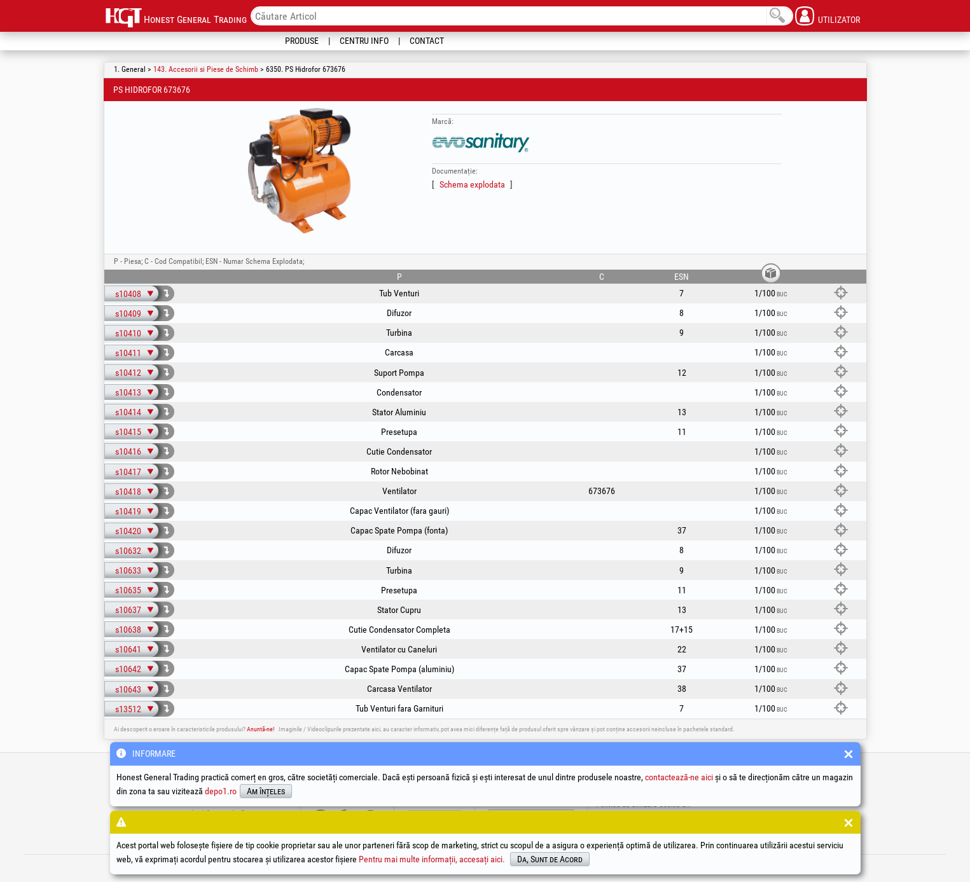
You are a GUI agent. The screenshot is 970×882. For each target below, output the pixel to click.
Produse (302, 40)
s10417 (128, 472)
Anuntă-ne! (260, 729)
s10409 (128, 313)
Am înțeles (266, 791)
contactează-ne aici (679, 777)
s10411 (128, 353)
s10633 (128, 570)
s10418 (128, 491)
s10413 (128, 392)
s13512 (128, 709)
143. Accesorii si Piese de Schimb (205, 69)
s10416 (128, 451)
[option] (299, 171)
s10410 (128, 333)
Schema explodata (472, 184)
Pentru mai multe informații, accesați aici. (432, 859)
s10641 (128, 649)
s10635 (128, 590)
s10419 (128, 511)
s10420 (128, 531)
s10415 (128, 432)
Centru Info (364, 40)
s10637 (128, 610)
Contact (427, 40)
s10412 (128, 373)
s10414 (128, 412)
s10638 (128, 629)
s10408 (128, 294)
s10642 (128, 669)
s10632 (128, 551)
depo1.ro (221, 791)
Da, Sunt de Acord (550, 859)
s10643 (128, 689)
